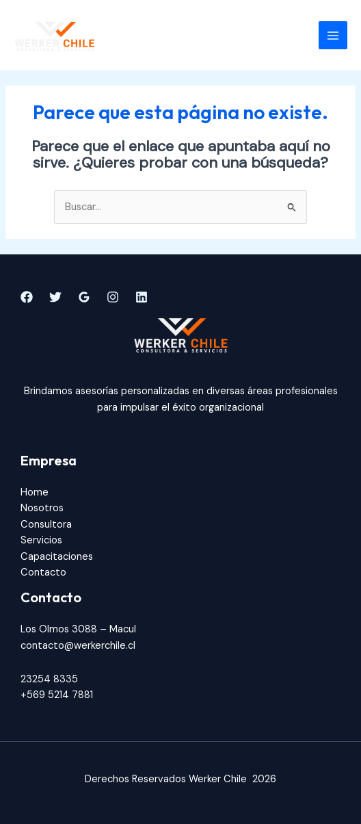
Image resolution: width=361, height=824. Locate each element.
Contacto (43, 572)
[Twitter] (55, 297)
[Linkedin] (141, 297)
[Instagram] (113, 297)
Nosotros (42, 508)
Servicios (41, 540)
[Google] (84, 297)
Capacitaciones (57, 556)
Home (35, 492)
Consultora (46, 524)
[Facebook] (27, 297)
